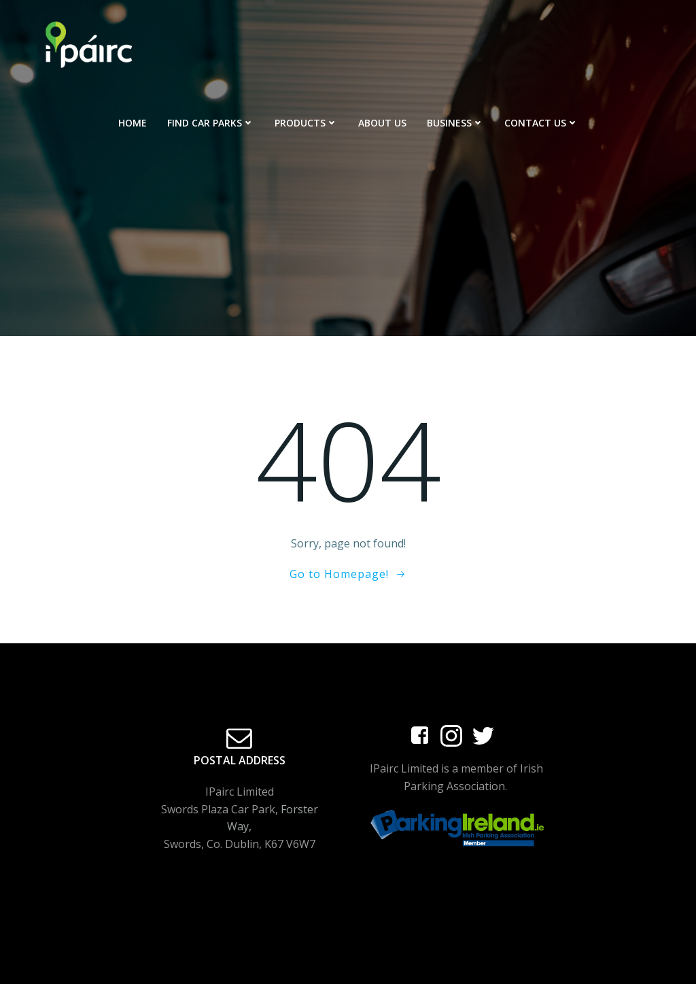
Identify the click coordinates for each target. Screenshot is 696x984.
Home (132, 122)
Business (455, 122)
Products (306, 122)
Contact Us (541, 122)
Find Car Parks (210, 122)
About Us (382, 122)
